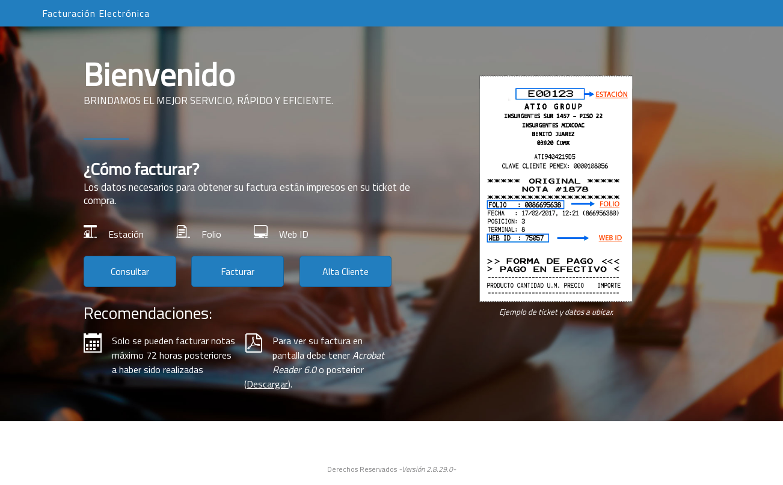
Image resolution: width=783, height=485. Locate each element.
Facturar (237, 271)
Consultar (130, 271)
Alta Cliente (345, 271)
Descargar (267, 384)
